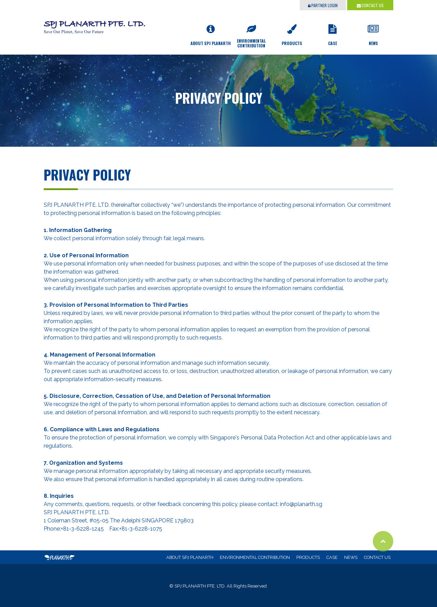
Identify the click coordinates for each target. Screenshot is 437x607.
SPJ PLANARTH (95, 23)
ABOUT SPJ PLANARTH (189, 557)
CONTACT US (370, 5)
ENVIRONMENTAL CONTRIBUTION (255, 557)
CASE (332, 557)
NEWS (350, 557)
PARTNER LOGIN (323, 5)
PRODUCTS (308, 557)
